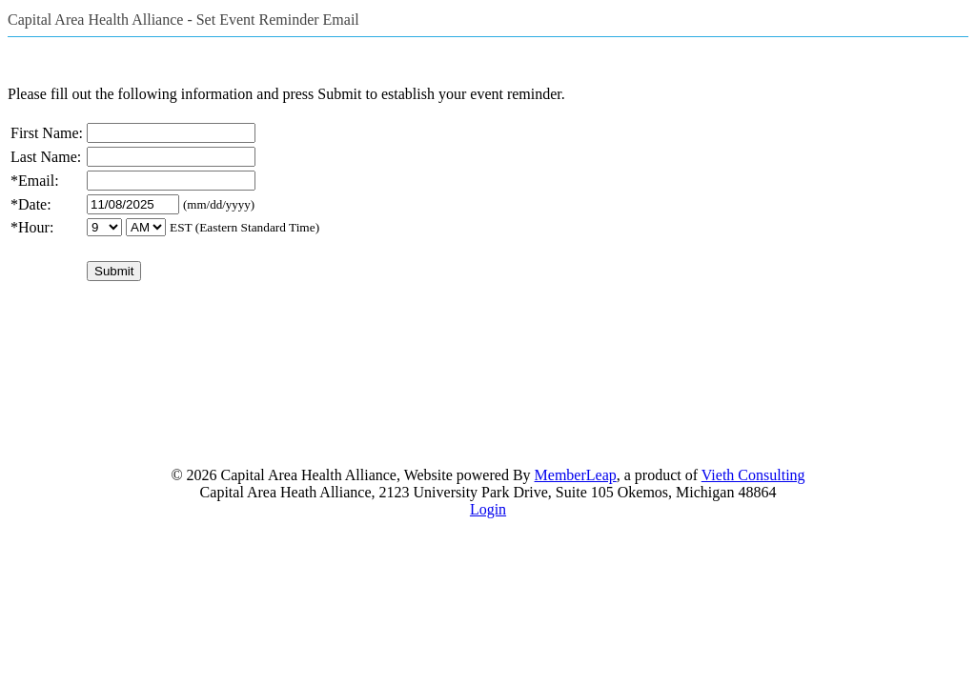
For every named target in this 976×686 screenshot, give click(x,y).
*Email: (34, 180)
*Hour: (31, 227)
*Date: (30, 204)
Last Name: (45, 157)
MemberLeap (576, 475)
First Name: (46, 133)
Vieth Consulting (753, 475)
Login (488, 509)
